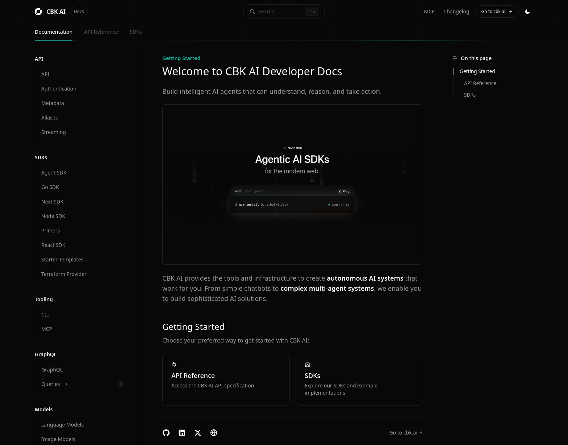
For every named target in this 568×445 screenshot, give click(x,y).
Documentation (53, 31)
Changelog (456, 11)
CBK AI (61, 11)
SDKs (136, 31)
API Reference (101, 31)
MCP (429, 11)
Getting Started (477, 71)
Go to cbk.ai (497, 11)
